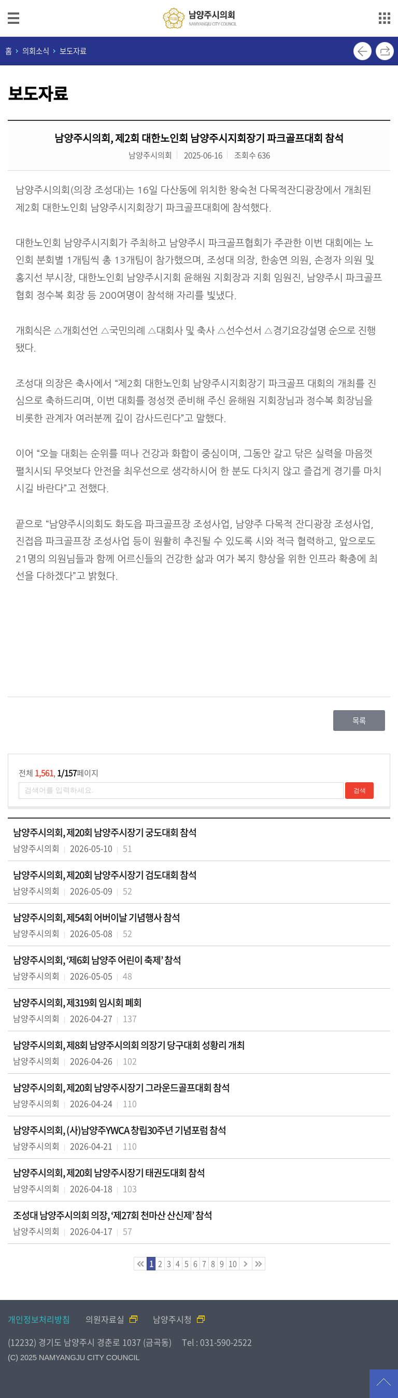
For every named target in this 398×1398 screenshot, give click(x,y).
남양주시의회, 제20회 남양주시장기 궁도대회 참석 (104, 832)
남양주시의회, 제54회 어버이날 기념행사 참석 (96, 917)
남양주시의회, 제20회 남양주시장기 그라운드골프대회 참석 (121, 1088)
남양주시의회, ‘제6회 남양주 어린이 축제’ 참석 (97, 960)
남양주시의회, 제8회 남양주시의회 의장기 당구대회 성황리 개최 (129, 1045)
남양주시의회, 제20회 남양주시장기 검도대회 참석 (104, 875)
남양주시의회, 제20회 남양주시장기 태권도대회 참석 (109, 1173)
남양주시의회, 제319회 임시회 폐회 (77, 1002)
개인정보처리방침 (39, 1319)
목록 (359, 720)
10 (233, 1263)
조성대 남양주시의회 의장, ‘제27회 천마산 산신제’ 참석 (112, 1215)
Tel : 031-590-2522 (217, 1342)
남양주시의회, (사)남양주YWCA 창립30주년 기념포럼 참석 (119, 1130)
